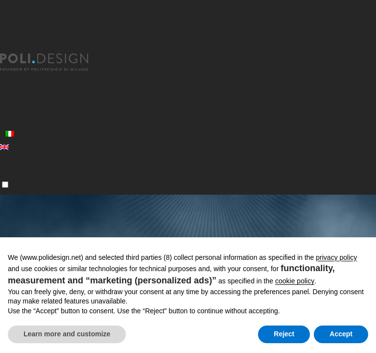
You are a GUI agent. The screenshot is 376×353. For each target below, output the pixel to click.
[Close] (6, 47)
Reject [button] (284, 334)
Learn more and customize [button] (67, 334)
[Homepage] (53, 62)
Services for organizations (50, 107)
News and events (34, 120)
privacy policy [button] (336, 257)
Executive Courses (36, 94)
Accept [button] (340, 334)
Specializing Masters (40, 80)
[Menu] (5, 184)
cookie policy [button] (294, 281)
